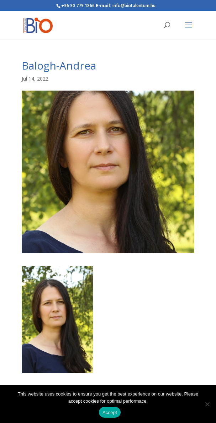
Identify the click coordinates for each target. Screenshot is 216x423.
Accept (109, 412)
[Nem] (207, 404)
